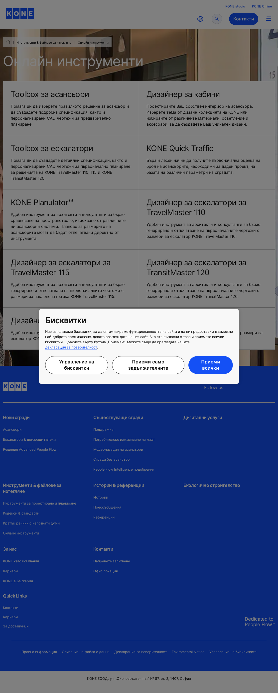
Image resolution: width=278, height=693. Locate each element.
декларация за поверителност (71, 347)
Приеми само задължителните (148, 365)
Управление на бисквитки (76, 365)
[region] (139, 346)
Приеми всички (210, 365)
